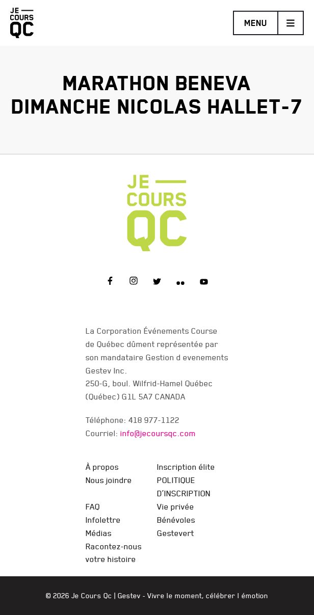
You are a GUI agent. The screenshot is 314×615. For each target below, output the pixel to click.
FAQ (93, 506)
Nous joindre (109, 480)
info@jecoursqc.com (158, 433)
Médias (99, 533)
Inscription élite (186, 466)
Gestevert (175, 533)
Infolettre (103, 519)
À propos (102, 466)
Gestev (129, 596)
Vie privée (175, 506)
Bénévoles (176, 519)
